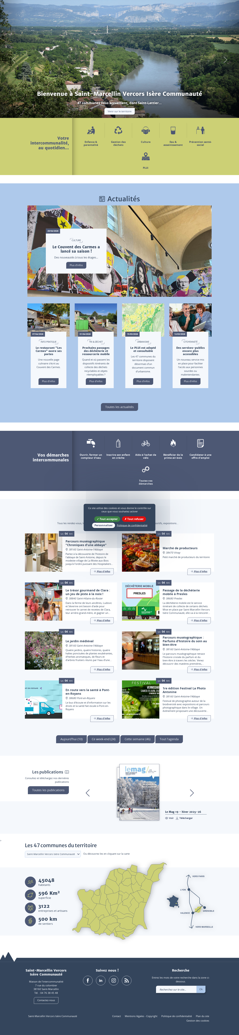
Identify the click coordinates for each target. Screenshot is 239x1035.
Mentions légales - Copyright (141, 1016)
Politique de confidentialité (176, 1016)
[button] (185, 7)
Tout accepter (107, 519)
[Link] (102, 571)
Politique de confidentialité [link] (132, 525)
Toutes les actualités (119, 407)
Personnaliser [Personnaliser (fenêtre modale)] (103, 525)
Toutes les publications (48, 790)
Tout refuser (134, 519)
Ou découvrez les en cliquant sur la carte (106, 853)
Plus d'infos (76, 265)
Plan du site (202, 1016)
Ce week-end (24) (103, 739)
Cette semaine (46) (137, 739)
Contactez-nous (46, 1000)
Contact (116, 1016)
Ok (201, 989)
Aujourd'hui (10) (71, 739)
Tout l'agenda (169, 739)
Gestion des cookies (197, 1020)
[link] (203, 8)
